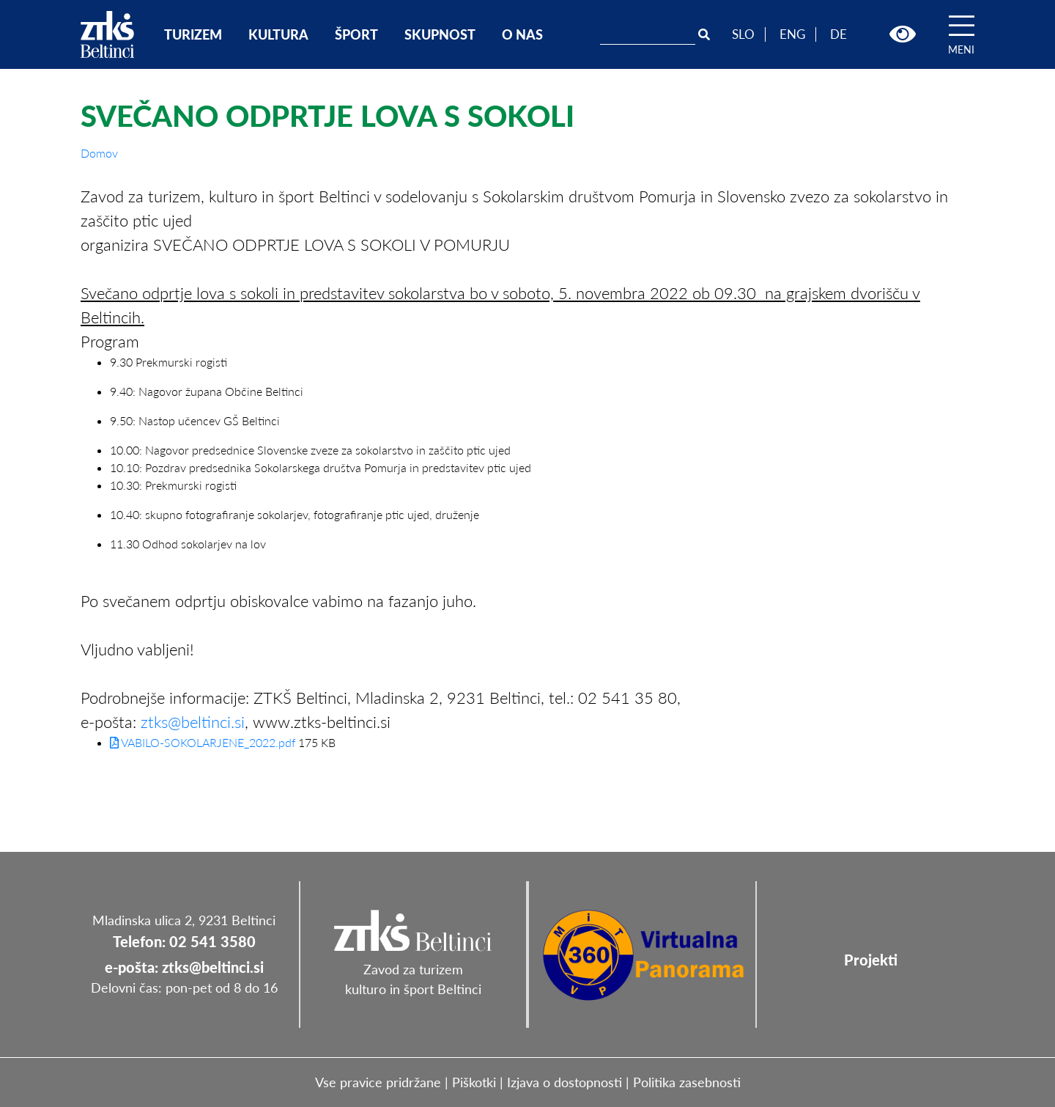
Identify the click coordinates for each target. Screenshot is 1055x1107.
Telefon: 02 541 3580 (184, 941)
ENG (792, 34)
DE (838, 34)
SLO (743, 34)
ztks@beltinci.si (193, 722)
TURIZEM (193, 34)
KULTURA (278, 34)
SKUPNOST (439, 34)
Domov (99, 153)
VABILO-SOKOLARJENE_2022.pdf (202, 742)
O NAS (522, 34)
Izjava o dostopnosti (564, 1082)
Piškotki (474, 1082)
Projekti (870, 959)
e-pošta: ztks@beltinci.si (184, 967)
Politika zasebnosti (687, 1082)
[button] (902, 34)
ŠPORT (356, 34)
